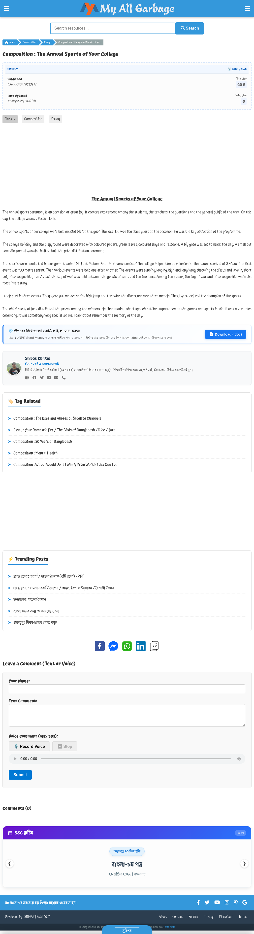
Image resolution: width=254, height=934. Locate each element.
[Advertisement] (127, 160)
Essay (47, 41)
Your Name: (127, 685)
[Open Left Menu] (6, 8)
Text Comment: (127, 713)
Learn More (169, 930)
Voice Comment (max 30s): (33, 739)
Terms (242, 920)
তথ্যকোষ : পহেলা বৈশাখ (27, 599)
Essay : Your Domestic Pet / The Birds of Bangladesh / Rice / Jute (61, 429)
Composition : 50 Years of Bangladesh (40, 441)
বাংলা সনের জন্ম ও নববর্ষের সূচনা (33, 610)
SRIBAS (29, 920)
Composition (29, 41)
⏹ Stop (64, 750)
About (163, 920)
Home (10, 41)
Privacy (209, 920)
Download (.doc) (225, 334)
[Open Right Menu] (247, 8)
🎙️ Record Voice (29, 750)
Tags (10, 118)
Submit (20, 778)
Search (188, 28)
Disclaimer (226, 920)
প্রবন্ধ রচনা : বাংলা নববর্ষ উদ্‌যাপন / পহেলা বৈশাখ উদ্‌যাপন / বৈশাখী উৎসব (61, 587)
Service (193, 920)
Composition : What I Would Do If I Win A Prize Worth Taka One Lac (62, 464)
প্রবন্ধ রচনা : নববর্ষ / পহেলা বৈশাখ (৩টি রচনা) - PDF (46, 576)
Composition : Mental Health (33, 453)
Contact (177, 920)
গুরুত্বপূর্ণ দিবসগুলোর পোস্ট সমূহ (32, 622)
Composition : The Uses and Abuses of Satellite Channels (54, 418)
